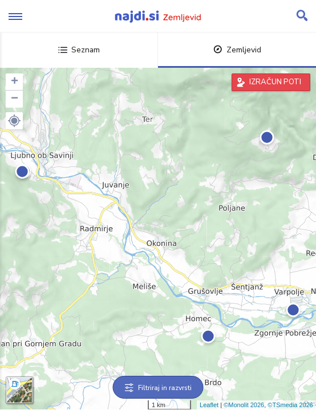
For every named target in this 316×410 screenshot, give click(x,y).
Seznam (79, 49)
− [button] (14, 99)
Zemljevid (237, 49)
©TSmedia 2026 (290, 404)
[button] (14, 120)
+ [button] (14, 82)
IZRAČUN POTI (275, 82)
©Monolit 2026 (244, 404)
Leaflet (209, 404)
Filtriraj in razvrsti (158, 387)
